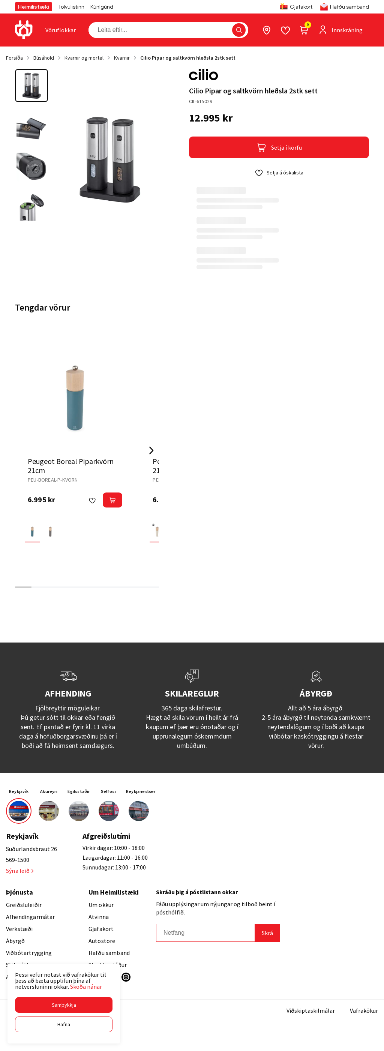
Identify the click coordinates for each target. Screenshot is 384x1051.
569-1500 (17, 860)
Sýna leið (19, 870)
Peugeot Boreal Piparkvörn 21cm (71, 465)
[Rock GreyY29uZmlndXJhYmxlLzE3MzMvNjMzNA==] (50, 530)
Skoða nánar (86, 986)
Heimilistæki (33, 6)
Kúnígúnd (101, 6)
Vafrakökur (364, 1010)
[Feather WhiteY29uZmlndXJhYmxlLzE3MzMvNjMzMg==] (157, 530)
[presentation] (61, 30)
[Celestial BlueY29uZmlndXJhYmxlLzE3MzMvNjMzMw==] (32, 530)
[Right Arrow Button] (152, 450)
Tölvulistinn (71, 6)
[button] (63, 1005)
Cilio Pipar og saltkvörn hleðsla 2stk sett (188, 57)
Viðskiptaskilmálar (310, 1010)
